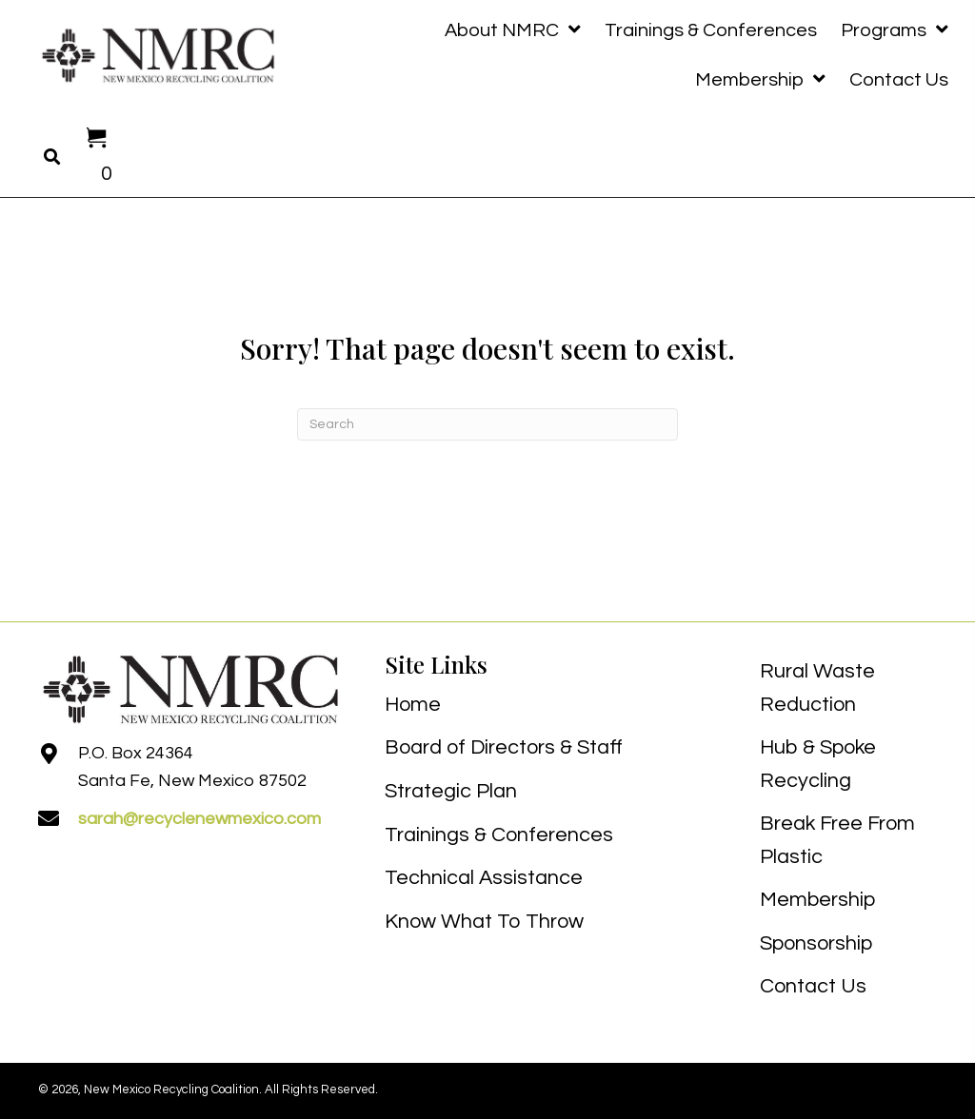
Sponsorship (816, 943)
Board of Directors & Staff (504, 747)
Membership (817, 900)
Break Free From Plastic (837, 840)
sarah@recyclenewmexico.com (199, 819)
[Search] (487, 424)
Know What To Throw (484, 921)
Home (413, 705)
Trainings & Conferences (499, 835)
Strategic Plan (451, 791)
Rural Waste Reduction (817, 688)
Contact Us (813, 986)
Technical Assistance (484, 878)
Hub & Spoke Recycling (818, 764)
